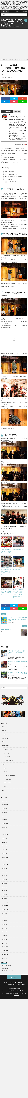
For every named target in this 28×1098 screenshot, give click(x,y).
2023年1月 (4, 819)
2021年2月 (4, 849)
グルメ (5, 771)
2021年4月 (4, 842)
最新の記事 (17, 111)
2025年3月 (4, 801)
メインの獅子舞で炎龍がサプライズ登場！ (12, 177)
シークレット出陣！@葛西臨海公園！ (18, 568)
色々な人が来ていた (8, 179)
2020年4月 (4, 887)
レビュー (4, 764)
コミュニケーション (9, 760)
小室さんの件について (6, 629)
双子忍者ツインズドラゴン (7, 970)
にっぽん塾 (7, 756)
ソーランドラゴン (6, 745)
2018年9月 (4, 958)
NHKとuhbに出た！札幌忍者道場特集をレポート (18, 549)
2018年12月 (5, 946)
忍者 (3, 741)
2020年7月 (4, 875)
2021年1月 (4, 853)
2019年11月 (5, 905)
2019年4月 (4, 932)
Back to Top (14, 977)
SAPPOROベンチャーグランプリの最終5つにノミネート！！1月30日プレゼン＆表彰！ (17, 619)
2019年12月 (5, 902)
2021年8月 (4, 838)
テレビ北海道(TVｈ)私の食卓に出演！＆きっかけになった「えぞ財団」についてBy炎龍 (6, 550)
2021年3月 (4, 846)
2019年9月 (4, 913)
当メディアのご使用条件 (19, 984)
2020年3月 (4, 890)
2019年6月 (4, 924)
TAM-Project (5, 968)
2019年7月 (4, 920)
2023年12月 (5, 804)
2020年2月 (4, 894)
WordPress (16, 995)
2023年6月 (4, 812)
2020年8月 (4, 872)
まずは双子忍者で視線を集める (10, 172)
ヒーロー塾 (6, 753)
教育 (3, 726)
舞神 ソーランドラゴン (7, 965)
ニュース (4, 734)
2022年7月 (4, 827)
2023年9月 (4, 808)
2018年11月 (5, 950)
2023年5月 (4, 816)
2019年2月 (4, 939)
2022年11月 (5, 823)
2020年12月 (5, 857)
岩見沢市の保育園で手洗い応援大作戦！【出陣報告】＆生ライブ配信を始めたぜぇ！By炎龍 (6, 571)
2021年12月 (5, 834)
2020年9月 (4, 868)
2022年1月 (4, 831)
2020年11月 (5, 861)
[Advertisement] (14, 43)
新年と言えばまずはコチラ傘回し (10, 174)
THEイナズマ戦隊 (7, 783)
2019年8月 (4, 917)
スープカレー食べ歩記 (10, 775)
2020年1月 (4, 898)
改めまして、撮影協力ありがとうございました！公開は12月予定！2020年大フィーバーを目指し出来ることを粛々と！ (18, 593)
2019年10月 (5, 909)
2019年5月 (4, 928)
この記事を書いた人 (7, 111)
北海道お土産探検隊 (8, 749)
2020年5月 (4, 883)
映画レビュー (7, 768)
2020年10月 (5, 864)
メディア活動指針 (7, 984)
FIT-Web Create (22, 993)
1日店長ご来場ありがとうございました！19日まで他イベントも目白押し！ (6, 592)
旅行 (5, 786)
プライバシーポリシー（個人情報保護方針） (14, 982)
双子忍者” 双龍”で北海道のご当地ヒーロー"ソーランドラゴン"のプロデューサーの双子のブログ (12, 22)
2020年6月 (4, 879)
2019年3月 (4, 935)
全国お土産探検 (8, 779)
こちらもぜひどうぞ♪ (10, 182)
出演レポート (10, 77)
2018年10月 (5, 954)
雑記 (3, 790)
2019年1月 (4, 943)
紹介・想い (4, 730)
